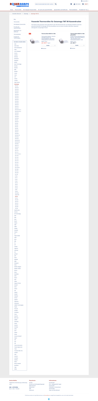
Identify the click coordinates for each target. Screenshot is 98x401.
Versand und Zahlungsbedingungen (36, 384)
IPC (15, 252)
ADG (15, 44)
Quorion (16, 316)
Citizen (15, 78)
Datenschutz (31, 387)
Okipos (15, 292)
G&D (15, 224)
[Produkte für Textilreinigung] (86, 10)
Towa (15, 348)
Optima (16, 299)
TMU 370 (16, 201)
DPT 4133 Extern (18, 153)
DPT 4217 (16, 164)
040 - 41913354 (13, 387)
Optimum (16, 301)
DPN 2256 (17, 101)
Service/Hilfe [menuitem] (84, 1)
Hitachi (15, 232)
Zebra (15, 369)
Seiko (15, 328)
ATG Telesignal (17, 51)
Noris (15, 286)
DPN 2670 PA (17, 140)
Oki (15, 290)
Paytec (15, 306)
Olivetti (15, 294)
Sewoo (15, 332)
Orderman (16, 303)
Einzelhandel (51, 382)
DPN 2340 (17, 116)
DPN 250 (16, 125)
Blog (15, 19)
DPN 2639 (17, 136)
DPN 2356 (17, 118)
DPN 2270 (17, 104)
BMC (15, 69)
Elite (15, 217)
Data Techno (17, 82)
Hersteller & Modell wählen (20, 41)
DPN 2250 (17, 97)
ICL (15, 243)
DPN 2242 (17, 96)
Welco (15, 361)
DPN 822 (16, 148)
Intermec (16, 250)
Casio (15, 75)
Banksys (16, 56)
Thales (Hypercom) (18, 347)
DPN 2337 (17, 114)
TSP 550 (16, 208)
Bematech (16, 58)
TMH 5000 (17, 193)
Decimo (16, 212)
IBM (15, 241)
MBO (15, 261)
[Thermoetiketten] (73, 10)
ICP (15, 244)
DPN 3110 (17, 145)
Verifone (16, 358)
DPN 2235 (17, 91)
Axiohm (16, 55)
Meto (15, 264)
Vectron (16, 356)
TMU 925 (16, 204)
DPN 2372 (17, 121)
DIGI (15, 215)
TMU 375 (16, 203)
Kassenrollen (51, 385)
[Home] (11, 10)
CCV (15, 76)
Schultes (16, 327)
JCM (15, 255)
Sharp (15, 334)
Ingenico (16, 248)
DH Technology (17, 213)
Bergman (16, 60)
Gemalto (16, 230)
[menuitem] (46, 4)
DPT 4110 (16, 150)
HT (15, 233)
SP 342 (16, 179)
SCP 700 (16, 174)
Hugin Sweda (17, 235)
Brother (16, 71)
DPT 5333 (16, 172)
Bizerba (16, 67)
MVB (15, 275)
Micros (15, 270)
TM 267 (16, 184)
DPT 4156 (16, 159)
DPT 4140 (16, 155)
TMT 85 (16, 198)
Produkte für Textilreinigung (17, 37)
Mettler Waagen (17, 266)
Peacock (16, 308)
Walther (16, 359)
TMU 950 (16, 206)
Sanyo (15, 323)
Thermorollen (16, 21)
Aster (15, 49)
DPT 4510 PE (17, 167)
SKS (15, 339)
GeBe (15, 226)
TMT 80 (16, 196)
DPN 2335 (17, 113)
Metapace (16, 263)
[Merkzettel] (71, 4)
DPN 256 (16, 128)
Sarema (16, 325)
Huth (15, 237)
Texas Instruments (18, 345)
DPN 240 (16, 123)
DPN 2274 (17, 108)
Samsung (16, 321)
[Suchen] (55, 4)
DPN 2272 (17, 106)
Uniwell (16, 352)
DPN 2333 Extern (18, 109)
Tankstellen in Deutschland (55, 387)
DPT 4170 (16, 160)
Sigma (15, 338)
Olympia (16, 296)
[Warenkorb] (85, 4)
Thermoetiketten (17, 34)
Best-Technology (17, 64)
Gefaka (15, 228)
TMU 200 (16, 199)
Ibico (15, 239)
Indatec (16, 246)
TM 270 (16, 186)
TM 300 (16, 187)
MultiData (16, 274)
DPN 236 (16, 119)
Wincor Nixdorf (17, 363)
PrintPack (16, 312)
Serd (15, 330)
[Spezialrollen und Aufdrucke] (60, 10)
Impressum (31, 390)
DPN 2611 (17, 131)
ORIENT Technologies (18, 305)
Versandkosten (47, 395)
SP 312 (16, 177)
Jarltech (16, 254)
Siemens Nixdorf (17, 336)
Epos (15, 219)
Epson (15, 221)
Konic (15, 257)
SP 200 (16, 176)
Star (15, 341)
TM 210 (16, 182)
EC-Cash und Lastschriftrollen (17, 27)
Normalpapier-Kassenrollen (19, 24)
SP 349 (16, 181)
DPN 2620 (17, 133)
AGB (30, 388)
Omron (15, 297)
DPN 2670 (17, 138)
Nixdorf (16, 285)
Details (50, 45)
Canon (15, 73)
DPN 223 (16, 85)
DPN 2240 (17, 94)
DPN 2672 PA (17, 142)
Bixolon (16, 65)
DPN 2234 (17, 89)
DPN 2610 (17, 130)
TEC (15, 343)
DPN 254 (16, 126)
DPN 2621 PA (17, 135)
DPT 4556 (16, 169)
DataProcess (17, 210)
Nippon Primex (17, 283)
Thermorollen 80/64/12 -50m (48, 33)
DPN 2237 (17, 92)
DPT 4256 (16, 165)
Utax (15, 354)
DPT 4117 (16, 152)
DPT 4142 (16, 157)
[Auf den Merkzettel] (43, 48)
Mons (15, 272)
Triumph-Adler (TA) (18, 350)
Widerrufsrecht (32, 385)
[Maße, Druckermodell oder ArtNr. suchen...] (46, 4)
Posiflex (16, 310)
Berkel (15, 62)
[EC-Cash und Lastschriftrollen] (45, 10)
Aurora (15, 53)
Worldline (16, 365)
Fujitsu (15, 222)
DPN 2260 (17, 102)
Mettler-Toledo (17, 268)
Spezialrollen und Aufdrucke (17, 31)
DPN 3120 (17, 147)
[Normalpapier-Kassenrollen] (29, 10)
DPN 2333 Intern (18, 111)
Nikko (15, 281)
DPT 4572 (16, 170)
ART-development (18, 47)
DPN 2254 (17, 99)
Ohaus (15, 288)
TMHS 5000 (17, 194)
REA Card (16, 317)
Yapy (15, 367)
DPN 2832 (17, 143)
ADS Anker (16, 45)
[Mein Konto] (77, 4)
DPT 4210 (16, 162)
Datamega (16, 84)
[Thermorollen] (18, 10)
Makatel (16, 259)
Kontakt (30, 382)
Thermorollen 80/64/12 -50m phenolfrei (77, 34)
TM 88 (16, 189)
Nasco (15, 277)
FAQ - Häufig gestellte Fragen (55, 384)
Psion (15, 314)
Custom (16, 80)
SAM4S (15, 319)
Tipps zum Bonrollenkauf (54, 390)
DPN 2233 (17, 87)
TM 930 (16, 191)
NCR (15, 279)
